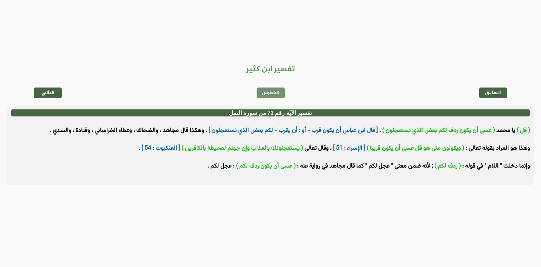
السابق (493, 93)
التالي (47, 93)
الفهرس (270, 93)
